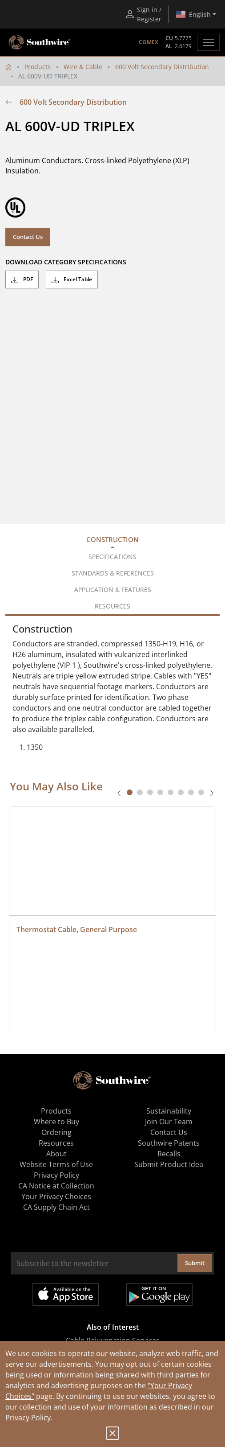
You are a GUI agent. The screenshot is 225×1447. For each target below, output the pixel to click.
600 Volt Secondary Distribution (162, 66)
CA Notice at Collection (56, 1186)
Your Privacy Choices (56, 1196)
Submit (195, 1263)
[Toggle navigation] (208, 42)
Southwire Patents (169, 1143)
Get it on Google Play (159, 1294)
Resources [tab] (112, 606)
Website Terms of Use (56, 1164)
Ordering (56, 1132)
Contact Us (28, 237)
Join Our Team (169, 1121)
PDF (22, 279)
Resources (56, 1143)
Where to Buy (56, 1121)
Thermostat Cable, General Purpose (76, 929)
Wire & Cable (83, 66)
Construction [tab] (112, 539)
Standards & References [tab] (113, 573)
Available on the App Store (65, 1294)
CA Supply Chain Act (56, 1207)
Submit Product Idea (168, 1164)
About (56, 1154)
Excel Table (72, 279)
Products (37, 66)
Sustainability (168, 1111)
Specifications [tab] (112, 556)
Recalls (169, 1154)
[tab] (130, 792)
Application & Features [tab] (112, 589)
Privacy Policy (28, 1417)
